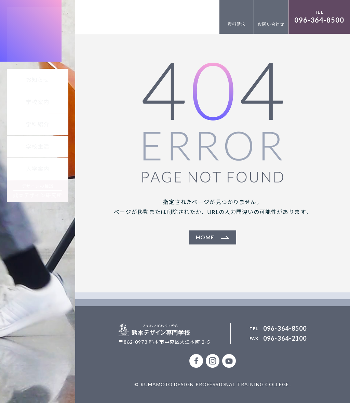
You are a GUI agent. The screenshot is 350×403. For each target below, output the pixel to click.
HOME (205, 237)
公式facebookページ (196, 361)
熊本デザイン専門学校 (37, 37)
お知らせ (37, 79)
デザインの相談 (38, 191)
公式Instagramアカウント (212, 361)
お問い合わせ (271, 24)
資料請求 (236, 24)
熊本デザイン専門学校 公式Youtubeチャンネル (229, 361)
